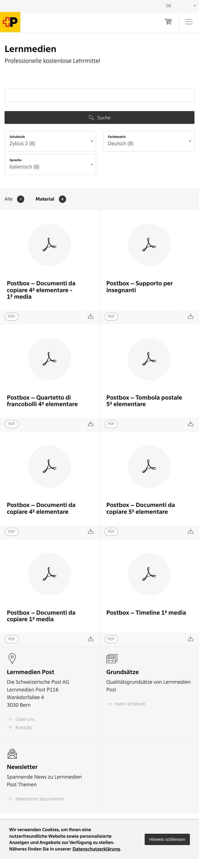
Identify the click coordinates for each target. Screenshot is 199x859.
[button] (167, 839)
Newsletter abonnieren (35, 799)
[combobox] (50, 141)
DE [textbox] (168, 5)
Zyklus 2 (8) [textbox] (22, 144)
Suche (99, 117)
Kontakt (19, 727)
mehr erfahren (126, 704)
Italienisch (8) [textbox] (24, 167)
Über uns (21, 719)
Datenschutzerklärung (96, 849)
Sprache (15, 160)
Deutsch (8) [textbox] (121, 144)
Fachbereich (117, 137)
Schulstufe (17, 137)
